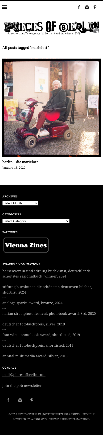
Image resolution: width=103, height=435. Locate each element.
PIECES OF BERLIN (29, 414)
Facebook (77, 7)
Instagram (85, 7)
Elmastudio (81, 419)
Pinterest (93, 7)
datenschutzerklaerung (61, 414)
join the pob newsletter (22, 386)
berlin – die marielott (20, 161)
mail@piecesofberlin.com (23, 375)
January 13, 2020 (13, 167)
